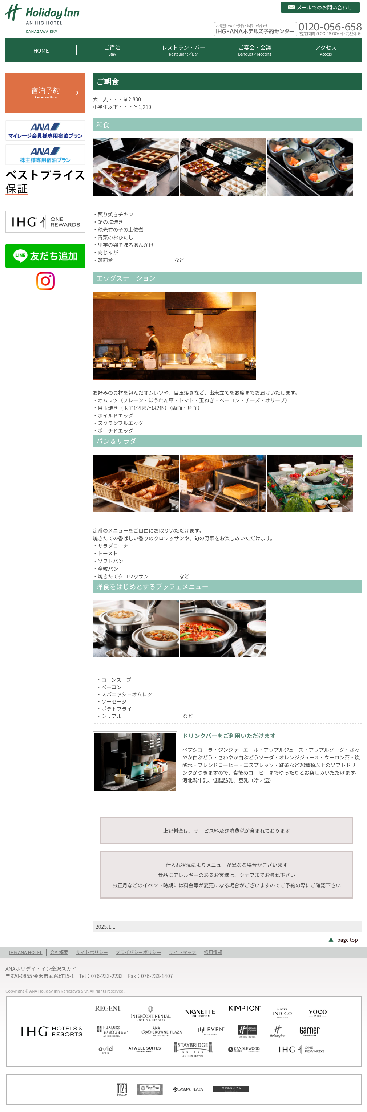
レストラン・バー (183, 50)
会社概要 (59, 952)
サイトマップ (183, 952)
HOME (41, 50)
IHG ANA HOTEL (26, 952)
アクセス (326, 50)
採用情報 (213, 952)
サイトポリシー (92, 952)
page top (347, 939)
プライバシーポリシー (138, 952)
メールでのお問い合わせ (324, 7)
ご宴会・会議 (254, 50)
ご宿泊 (112, 50)
